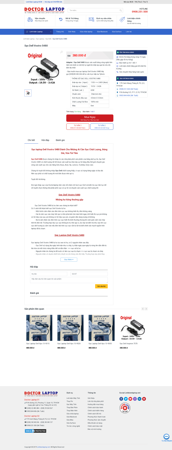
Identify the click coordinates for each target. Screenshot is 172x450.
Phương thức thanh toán (96, 417)
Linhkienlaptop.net (43, 447)
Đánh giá (60, 140)
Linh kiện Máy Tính (73, 398)
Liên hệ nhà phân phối (96, 401)
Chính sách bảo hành (95, 407)
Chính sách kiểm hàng (96, 411)
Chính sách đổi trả (94, 414)
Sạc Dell (48, 39)
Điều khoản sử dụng (95, 423)
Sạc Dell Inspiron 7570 (128, 344)
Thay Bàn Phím (72, 407)
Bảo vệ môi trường (94, 429)
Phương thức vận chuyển (97, 420)
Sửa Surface (71, 423)
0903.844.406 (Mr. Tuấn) (128, 95)
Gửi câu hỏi (101, 286)
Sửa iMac (70, 420)
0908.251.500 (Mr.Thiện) (128, 89)
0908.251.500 (140, 11)
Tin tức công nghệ (73, 426)
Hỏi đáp (45, 140)
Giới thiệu (91, 398)
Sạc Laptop (40, 39)
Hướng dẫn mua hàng (95, 404)
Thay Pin (70, 401)
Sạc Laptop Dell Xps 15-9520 (69, 344)
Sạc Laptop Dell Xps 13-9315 (37, 344)
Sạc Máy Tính (71, 404)
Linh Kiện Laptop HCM (34, 2)
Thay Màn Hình (72, 411)
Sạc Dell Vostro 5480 (60, 39)
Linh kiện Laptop (38, 32)
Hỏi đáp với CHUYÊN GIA (53, 2)
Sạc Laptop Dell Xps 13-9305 (100, 344)
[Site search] (93, 10)
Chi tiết (31, 140)
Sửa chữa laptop (73, 414)
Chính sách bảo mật (95, 426)
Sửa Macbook (72, 417)
